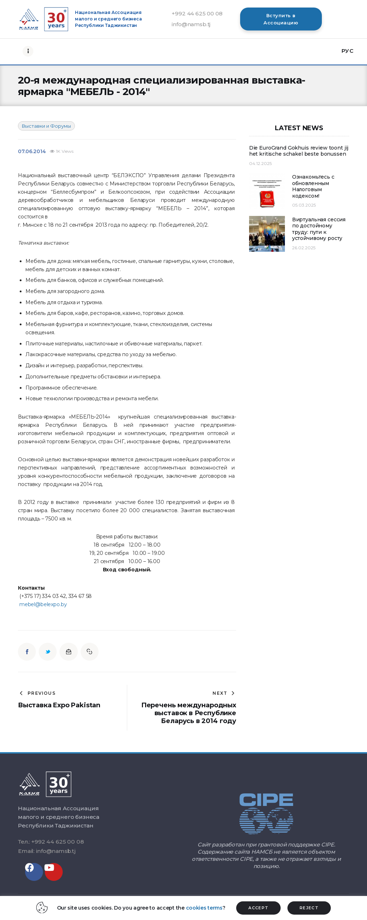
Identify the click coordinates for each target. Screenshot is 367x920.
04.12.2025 (260, 163)
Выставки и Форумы (46, 126)
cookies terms (204, 908)
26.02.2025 (303, 247)
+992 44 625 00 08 (197, 13)
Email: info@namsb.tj (47, 851)
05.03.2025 (304, 205)
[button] (281, 19)
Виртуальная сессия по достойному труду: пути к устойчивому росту (318, 229)
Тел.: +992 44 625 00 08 (51, 841)
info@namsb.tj (191, 24)
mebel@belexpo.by (43, 604)
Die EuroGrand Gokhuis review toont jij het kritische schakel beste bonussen (299, 151)
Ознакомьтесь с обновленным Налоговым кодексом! (313, 186)
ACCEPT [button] (258, 907)
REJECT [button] (309, 907)
